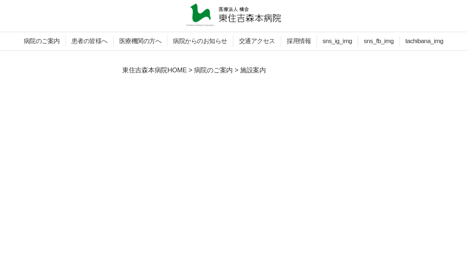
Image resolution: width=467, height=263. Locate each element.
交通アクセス (257, 41)
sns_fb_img (379, 41)
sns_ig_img (337, 41)
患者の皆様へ (90, 41)
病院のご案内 (42, 41)
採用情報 (299, 41)
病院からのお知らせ (200, 41)
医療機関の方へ (140, 41)
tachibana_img (424, 41)
